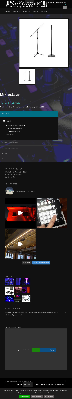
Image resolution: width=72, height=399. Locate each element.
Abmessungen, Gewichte (10, 142)
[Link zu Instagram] (65, 381)
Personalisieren (37, 396)
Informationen (61, 2)
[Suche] (66, 5)
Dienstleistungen (48, 2)
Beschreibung (6, 114)
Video (4, 153)
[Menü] (64, 7)
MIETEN (21, 2)
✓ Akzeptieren (24, 396)
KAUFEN (38, 2)
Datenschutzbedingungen (48, 350)
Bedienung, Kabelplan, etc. (10, 148)
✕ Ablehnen (49, 396)
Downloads (6, 158)
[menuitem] (42, 5)
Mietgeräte (29, 2)
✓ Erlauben (36, 350)
